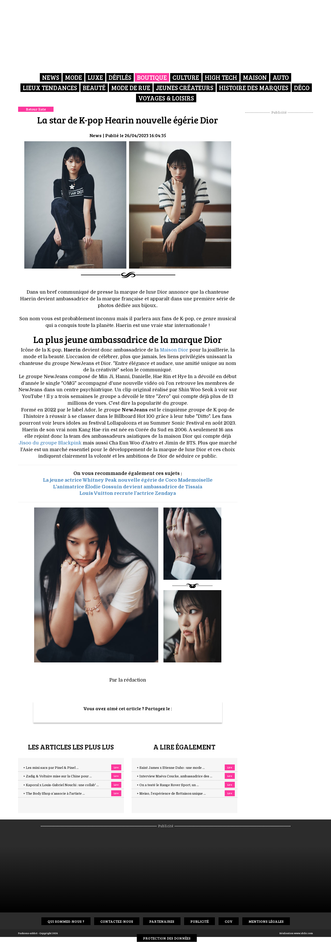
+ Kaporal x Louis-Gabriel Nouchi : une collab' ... (61, 785)
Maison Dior (174, 350)
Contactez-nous (116, 921)
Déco (302, 87)
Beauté (94, 87)
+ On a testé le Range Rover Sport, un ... (168, 785)
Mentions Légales (266, 921)
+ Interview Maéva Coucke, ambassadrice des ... (174, 776)
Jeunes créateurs (184, 87)
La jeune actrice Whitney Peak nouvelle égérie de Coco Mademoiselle (128, 480)
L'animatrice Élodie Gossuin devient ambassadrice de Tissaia (127, 486)
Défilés (120, 77)
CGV (228, 921)
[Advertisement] (279, 192)
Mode (73, 77)
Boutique (152, 77)
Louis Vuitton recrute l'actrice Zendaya (127, 493)
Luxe (95, 77)
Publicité (199, 921)
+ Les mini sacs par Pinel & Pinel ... (51, 768)
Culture (185, 77)
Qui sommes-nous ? (66, 921)
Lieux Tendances (50, 87)
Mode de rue (130, 87)
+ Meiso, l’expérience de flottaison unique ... (171, 793)
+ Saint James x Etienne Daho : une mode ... (171, 768)
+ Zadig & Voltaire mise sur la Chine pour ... (57, 776)
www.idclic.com (303, 933)
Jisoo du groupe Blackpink (50, 442)
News (50, 77)
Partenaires (161, 921)
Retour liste (36, 109)
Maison (255, 77)
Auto (281, 77)
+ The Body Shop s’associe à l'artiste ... (54, 793)
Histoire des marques (253, 87)
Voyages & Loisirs (166, 98)
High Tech (221, 77)
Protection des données (167, 938)
